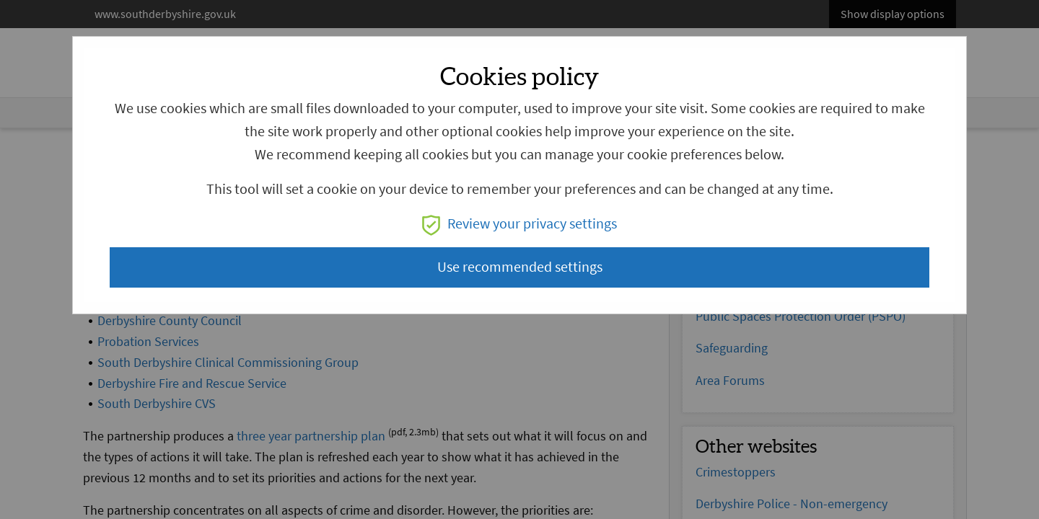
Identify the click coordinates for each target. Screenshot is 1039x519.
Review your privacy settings (519, 224)
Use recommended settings (519, 267)
